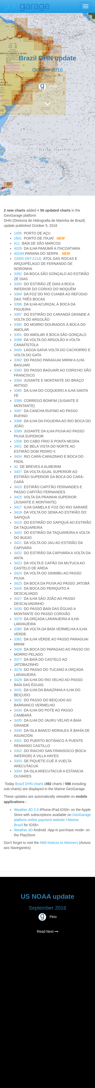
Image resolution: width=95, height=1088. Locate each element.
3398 (18, 340)
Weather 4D (23, 830)
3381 (18, 639)
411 (17, 243)
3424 (18, 573)
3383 (18, 370)
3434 (18, 710)
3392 (18, 274)
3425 (18, 583)
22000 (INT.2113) (27, 259)
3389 (18, 431)
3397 (18, 314)
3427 (18, 599)
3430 (18, 609)
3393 (18, 284)
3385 (18, 390)
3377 (18, 659)
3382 (18, 360)
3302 (18, 751)
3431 (18, 690)
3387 (18, 411)
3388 (18, 421)
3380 (18, 629)
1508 (18, 441)
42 (16, 467)
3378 (18, 670)
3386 (18, 401)
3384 (18, 380)
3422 (18, 553)
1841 (18, 238)
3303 (18, 761)
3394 (18, 294)
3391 (18, 335)
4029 (18, 248)
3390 (18, 324)
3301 (18, 741)
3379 (18, 619)
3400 (18, 350)
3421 (18, 543)
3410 (18, 487)
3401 (18, 446)
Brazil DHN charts (29, 784)
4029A (19, 253)
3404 (18, 456)
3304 (18, 771)
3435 (18, 720)
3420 (18, 533)
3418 (18, 512)
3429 (18, 680)
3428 (18, 649)
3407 (18, 472)
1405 (18, 233)
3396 (18, 304)
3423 (18, 563)
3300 (18, 730)
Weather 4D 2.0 (27, 810)
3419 (18, 522)
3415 (18, 497)
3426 (18, 588)
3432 (18, 700)
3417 (18, 507)
